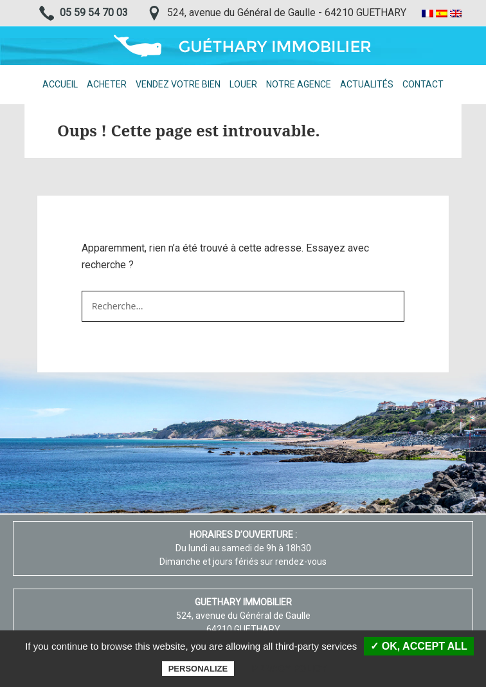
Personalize (198, 668)
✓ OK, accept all (418, 646)
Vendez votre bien (178, 84)
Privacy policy (289, 668)
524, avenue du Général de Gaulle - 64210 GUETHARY (286, 12)
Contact (423, 84)
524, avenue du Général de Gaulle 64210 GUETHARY (243, 615)
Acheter (107, 84)
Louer (243, 84)
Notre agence (298, 84)
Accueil (60, 84)
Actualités (366, 84)
